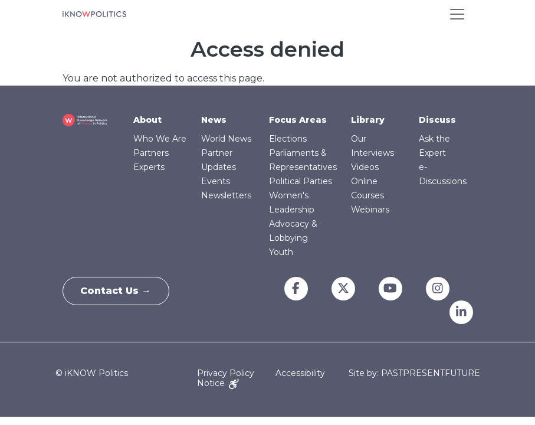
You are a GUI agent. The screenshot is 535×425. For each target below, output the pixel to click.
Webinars (370, 209)
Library (368, 120)
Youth (281, 252)
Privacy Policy (225, 373)
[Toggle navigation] (457, 14)
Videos (365, 167)
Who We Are (159, 138)
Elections (288, 138)
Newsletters (226, 195)
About (147, 120)
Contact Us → (116, 290)
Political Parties (300, 181)
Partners (151, 153)
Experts (149, 167)
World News (226, 138)
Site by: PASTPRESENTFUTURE (414, 373)
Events (215, 181)
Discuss (437, 120)
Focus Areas (298, 120)
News (214, 120)
